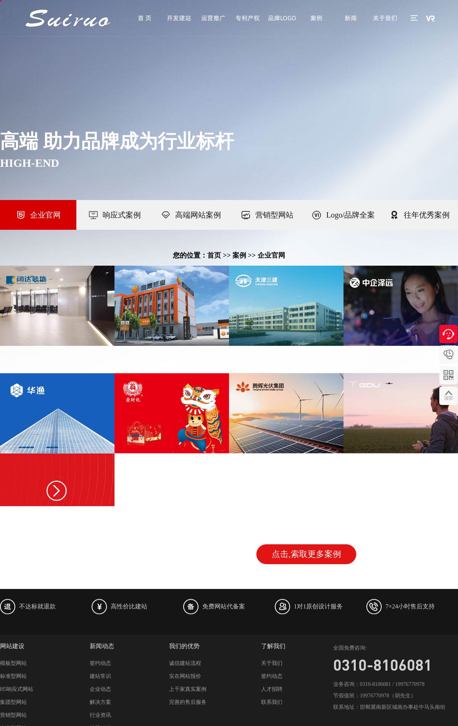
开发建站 (179, 18)
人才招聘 (271, 689)
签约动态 (100, 663)
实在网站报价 (185, 676)
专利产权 (247, 18)
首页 (214, 255)
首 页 (145, 18)
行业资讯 (100, 715)
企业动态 (100, 689)
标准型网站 (13, 676)
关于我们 (385, 18)
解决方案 (100, 702)
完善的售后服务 (187, 702)
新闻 (351, 18)
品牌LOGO (282, 18)
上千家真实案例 (187, 689)
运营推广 (213, 18)
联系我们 (271, 702)
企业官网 (271, 255)
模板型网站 (13, 663)
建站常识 (100, 676)
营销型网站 (13, 715)
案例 (316, 18)
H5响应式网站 (16, 689)
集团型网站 (13, 702)
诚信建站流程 (185, 663)
